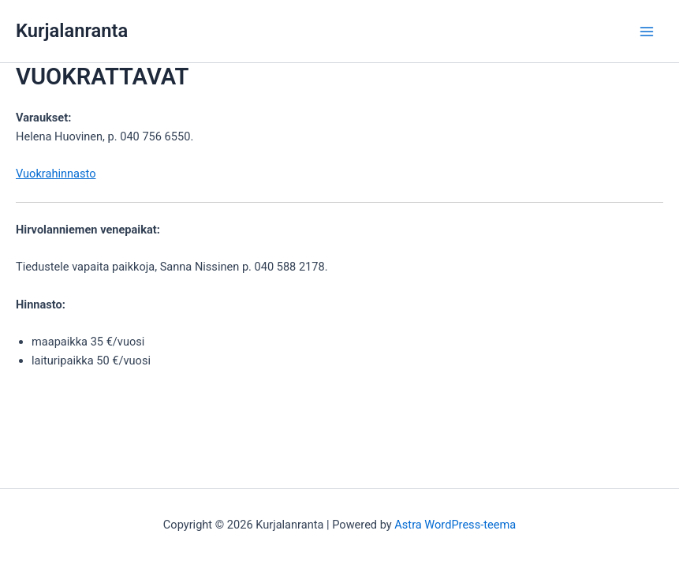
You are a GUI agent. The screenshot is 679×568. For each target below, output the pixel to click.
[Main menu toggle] (646, 31)
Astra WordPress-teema (455, 525)
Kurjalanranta (72, 31)
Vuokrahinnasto (55, 173)
